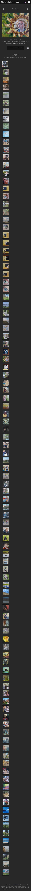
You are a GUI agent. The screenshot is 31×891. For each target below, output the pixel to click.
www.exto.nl (16, 884)
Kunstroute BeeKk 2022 (19, 43)
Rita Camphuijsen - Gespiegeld (11, 2)
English (25, 2)
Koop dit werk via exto (15, 48)
